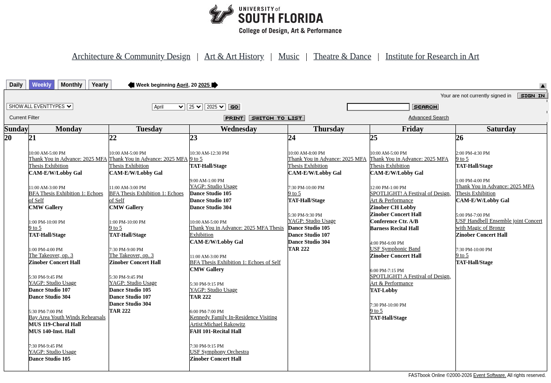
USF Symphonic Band (395, 249)
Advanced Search (428, 117)
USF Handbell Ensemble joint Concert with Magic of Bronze (499, 224)
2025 (203, 85)
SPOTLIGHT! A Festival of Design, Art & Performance (410, 197)
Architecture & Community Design (131, 56)
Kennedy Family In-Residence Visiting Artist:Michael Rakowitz (233, 321)
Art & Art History (234, 56)
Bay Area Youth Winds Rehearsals (67, 317)
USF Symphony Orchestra (219, 352)
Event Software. (489, 375)
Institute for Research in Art (432, 56)
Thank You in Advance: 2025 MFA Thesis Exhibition (68, 162)
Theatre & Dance (342, 56)
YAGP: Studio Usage (52, 283)
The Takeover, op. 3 (51, 255)
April (182, 85)
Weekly (41, 85)
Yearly (100, 85)
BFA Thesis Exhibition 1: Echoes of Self (235, 262)
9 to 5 (35, 228)
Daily (16, 85)
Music (288, 56)
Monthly (72, 85)
